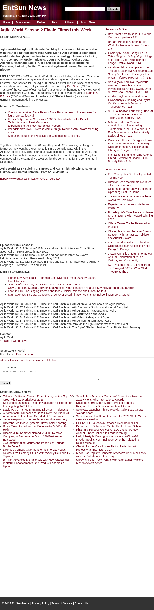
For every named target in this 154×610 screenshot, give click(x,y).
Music (55, 22)
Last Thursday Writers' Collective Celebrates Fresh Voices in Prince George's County (129, 246)
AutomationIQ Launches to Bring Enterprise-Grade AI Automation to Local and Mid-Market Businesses (36, 414)
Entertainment (23, 22)
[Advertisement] (138, 536)
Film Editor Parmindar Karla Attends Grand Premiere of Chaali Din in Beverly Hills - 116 (130, 158)
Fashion (41, 22)
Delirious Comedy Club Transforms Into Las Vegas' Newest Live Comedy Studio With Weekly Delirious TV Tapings (36, 453)
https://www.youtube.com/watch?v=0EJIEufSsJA (30, 178)
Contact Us (81, 603)
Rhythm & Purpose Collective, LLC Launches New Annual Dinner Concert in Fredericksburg (107, 431)
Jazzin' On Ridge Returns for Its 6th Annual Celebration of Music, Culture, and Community (130, 257)
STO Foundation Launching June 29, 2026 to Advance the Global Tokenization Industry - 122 (131, 114)
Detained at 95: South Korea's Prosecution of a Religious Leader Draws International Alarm (105, 404)
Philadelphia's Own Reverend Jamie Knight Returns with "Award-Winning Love (130, 216)
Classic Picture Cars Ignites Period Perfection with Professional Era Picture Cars (107, 448)
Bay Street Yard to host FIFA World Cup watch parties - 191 (129, 35)
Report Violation (46, 360)
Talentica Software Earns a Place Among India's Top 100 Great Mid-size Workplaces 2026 (38, 398)
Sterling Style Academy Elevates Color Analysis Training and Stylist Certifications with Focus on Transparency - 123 (129, 101)
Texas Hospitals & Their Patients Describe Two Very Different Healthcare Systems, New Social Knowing (35, 421)
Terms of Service (61, 603)
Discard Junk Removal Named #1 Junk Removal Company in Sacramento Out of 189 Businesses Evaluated (33, 436)
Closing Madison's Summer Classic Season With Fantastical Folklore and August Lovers (130, 235)
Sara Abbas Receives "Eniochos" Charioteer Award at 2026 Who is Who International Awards (109, 398)
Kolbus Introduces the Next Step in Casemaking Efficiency (44, 135)
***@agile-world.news (13, 340)
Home (6, 22)
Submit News (87, 22)
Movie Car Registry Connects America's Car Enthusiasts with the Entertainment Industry (111, 454)
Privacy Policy (40, 603)
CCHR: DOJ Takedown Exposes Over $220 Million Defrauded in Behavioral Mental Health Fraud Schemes (110, 424)
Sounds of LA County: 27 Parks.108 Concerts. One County (44, 284)
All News (69, 22)
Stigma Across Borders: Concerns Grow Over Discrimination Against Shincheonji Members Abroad (69, 294)
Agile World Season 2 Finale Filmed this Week (46, 29)
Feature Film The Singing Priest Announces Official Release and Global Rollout (57, 291)
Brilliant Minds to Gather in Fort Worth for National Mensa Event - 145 (128, 45)
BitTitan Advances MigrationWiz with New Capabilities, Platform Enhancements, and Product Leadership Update (36, 463)
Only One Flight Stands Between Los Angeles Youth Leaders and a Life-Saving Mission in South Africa (71, 287)
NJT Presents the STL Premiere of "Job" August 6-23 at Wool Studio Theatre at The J (129, 268)
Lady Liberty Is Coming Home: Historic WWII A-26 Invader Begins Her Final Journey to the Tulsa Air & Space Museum (107, 440)
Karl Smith (73, 86)
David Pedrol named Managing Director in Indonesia (35, 409)
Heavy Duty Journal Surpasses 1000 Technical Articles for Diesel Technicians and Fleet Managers (48, 121)
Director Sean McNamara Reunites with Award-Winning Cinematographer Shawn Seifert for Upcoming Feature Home (130, 187)
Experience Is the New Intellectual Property (34, 125)
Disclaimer (27, 360)
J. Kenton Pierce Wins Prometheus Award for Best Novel (129, 198)
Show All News (9, 360)
